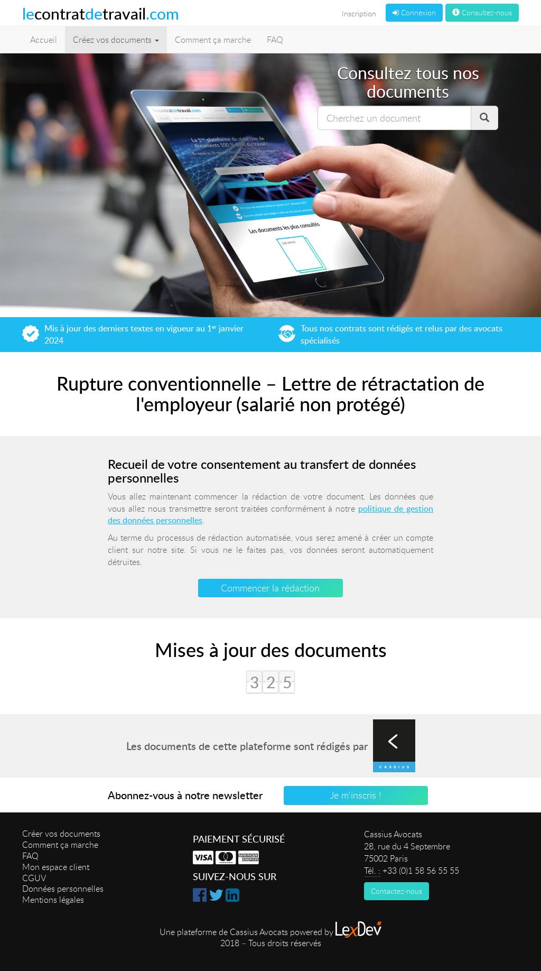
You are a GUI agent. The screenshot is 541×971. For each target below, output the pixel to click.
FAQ (275, 39)
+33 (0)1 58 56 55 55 (421, 870)
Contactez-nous (396, 891)
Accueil (43, 39)
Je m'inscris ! (355, 795)
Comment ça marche (213, 39)
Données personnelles (63, 888)
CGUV (34, 878)
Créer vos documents (61, 833)
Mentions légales (53, 899)
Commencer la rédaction (270, 587)
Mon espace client (55, 867)
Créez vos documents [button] (116, 39)
